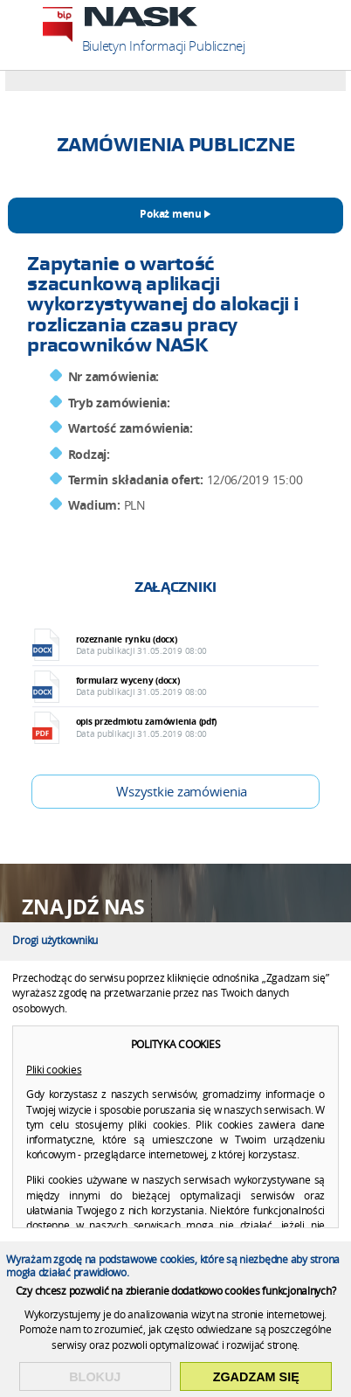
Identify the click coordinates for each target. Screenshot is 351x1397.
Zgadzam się (256, 1377)
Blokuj (94, 1377)
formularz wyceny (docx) (188, 686)
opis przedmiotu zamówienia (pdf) (188, 727)
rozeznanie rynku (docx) (188, 645)
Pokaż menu (170, 214)
